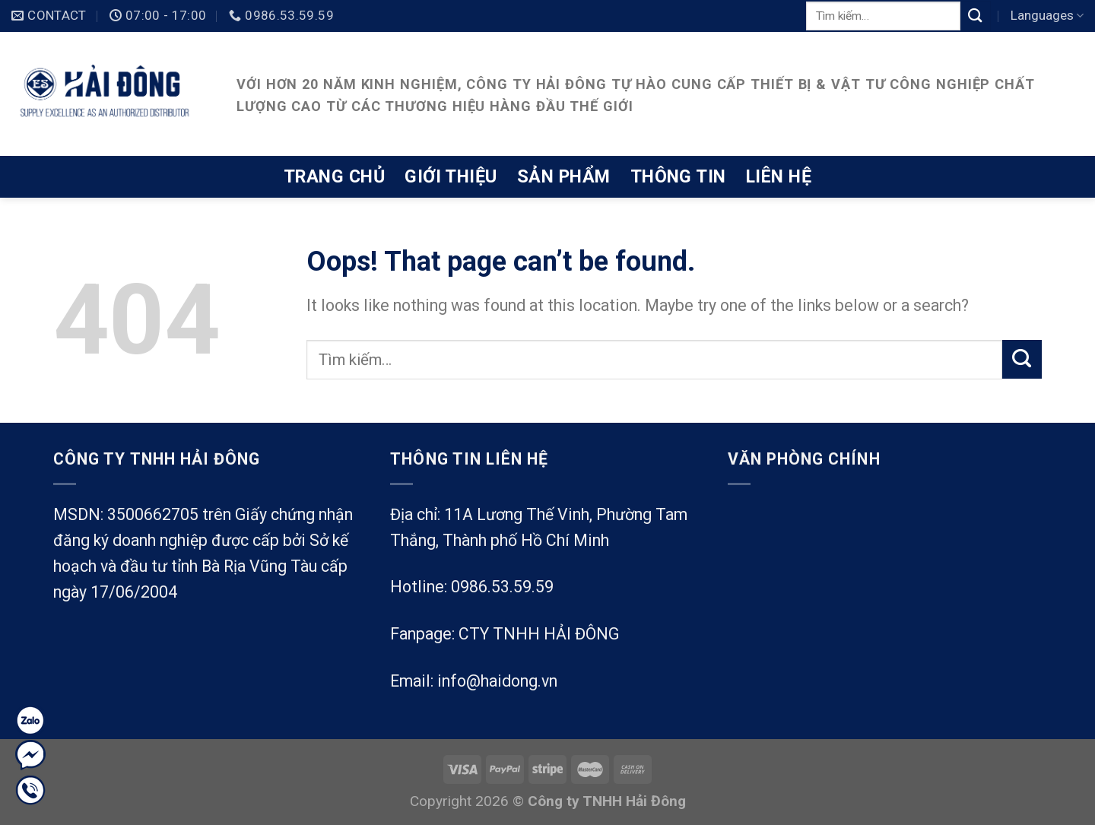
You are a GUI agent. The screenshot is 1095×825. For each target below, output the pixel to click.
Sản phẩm (564, 176)
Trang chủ (334, 176)
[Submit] (975, 15)
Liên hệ (778, 176)
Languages (1047, 15)
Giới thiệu (451, 176)
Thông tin (678, 176)
